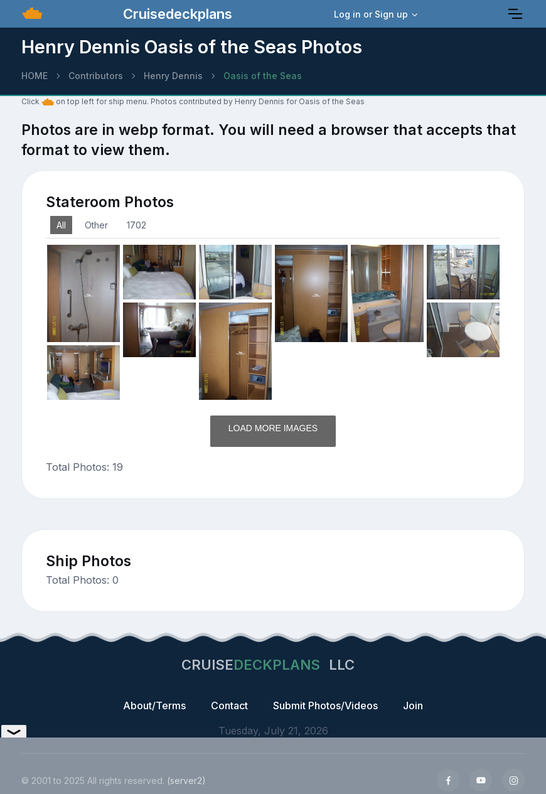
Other (96, 225)
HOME (34, 75)
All (61, 225)
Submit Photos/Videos (325, 705)
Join (413, 705)
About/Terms (154, 705)
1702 (136, 225)
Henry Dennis (173, 75)
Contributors (95, 75)
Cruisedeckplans (175, 14)
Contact (229, 705)
